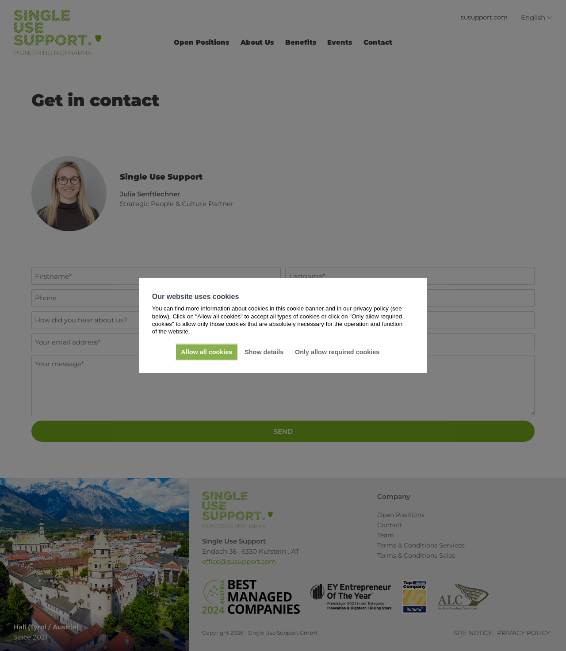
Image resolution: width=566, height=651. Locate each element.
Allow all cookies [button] (206, 352)
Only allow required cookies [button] (337, 352)
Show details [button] (264, 352)
